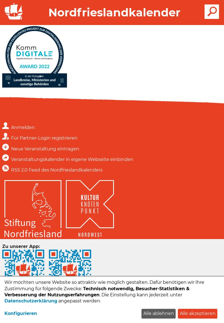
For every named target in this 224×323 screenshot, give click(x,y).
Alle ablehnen (158, 313)
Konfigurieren (20, 313)
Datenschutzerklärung (30, 301)
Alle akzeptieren (198, 313)
